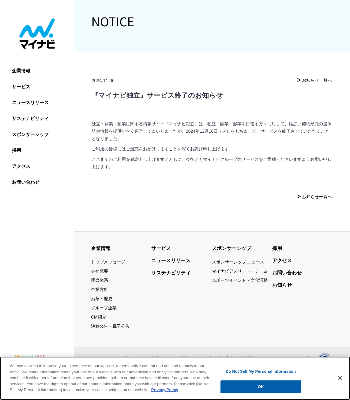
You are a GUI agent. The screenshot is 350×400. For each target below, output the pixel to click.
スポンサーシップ (30, 134)
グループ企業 (104, 307)
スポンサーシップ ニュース (238, 261)
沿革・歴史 (101, 298)
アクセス (21, 166)
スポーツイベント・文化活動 (240, 280)
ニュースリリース (30, 102)
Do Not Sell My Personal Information (261, 372)
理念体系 (99, 280)
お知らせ (282, 285)
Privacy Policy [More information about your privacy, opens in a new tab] (164, 391)
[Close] (340, 379)
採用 (16, 150)
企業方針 (99, 289)
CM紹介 (98, 317)
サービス (21, 86)
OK (261, 388)
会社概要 (99, 271)
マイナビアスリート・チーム (240, 271)
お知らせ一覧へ (317, 80)
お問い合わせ (26, 182)
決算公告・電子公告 (110, 326)
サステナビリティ (30, 118)
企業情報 (21, 70)
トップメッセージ (108, 261)
